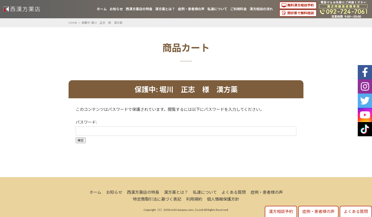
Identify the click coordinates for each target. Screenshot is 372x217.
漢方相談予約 (281, 211)
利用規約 (194, 199)
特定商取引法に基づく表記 (157, 199)
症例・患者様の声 (191, 9)
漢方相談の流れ (261, 9)
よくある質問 (234, 192)
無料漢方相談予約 (300, 5)
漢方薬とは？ (165, 9)
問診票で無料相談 (300, 13)
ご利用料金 (238, 9)
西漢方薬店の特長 (139, 9)
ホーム (102, 9)
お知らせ (116, 9)
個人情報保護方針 (223, 199)
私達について (217, 9)
